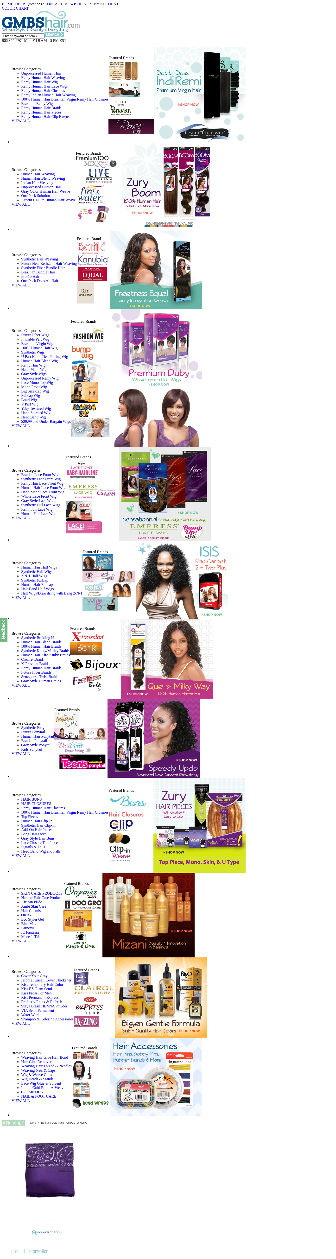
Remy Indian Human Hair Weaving (48, 95)
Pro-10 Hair (30, 276)
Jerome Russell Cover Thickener (46, 980)
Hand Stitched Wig (36, 413)
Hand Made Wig (34, 369)
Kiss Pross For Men (36, 993)
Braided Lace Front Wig (39, 475)
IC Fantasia (30, 932)
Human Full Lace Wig (38, 514)
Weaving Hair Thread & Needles (46, 1066)
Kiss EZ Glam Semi (36, 989)
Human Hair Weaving (38, 174)
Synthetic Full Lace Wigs (40, 505)
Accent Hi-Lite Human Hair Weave (48, 200)
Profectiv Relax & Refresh (41, 1002)
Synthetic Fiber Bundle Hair (43, 268)
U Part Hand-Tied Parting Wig (44, 356)
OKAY (26, 915)
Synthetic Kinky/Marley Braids (45, 651)
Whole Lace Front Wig (39, 496)
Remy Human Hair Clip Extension (47, 116)
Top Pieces (29, 817)
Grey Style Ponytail (36, 745)
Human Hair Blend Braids (41, 642)
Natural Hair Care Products (42, 898)
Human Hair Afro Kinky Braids (45, 655)
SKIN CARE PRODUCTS (42, 893)
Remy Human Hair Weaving (43, 78)
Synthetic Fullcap (34, 580)
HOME (7, 4)
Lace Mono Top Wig (37, 382)
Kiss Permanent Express (40, 997)
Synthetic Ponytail (35, 728)
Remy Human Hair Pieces (41, 112)
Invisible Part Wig (35, 339)
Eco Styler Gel (32, 919)
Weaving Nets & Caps (38, 1070)
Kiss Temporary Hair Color (42, 984)
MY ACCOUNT (106, 4)
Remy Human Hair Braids (41, 108)
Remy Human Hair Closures (43, 91)
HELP (20, 4)
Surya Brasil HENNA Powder (44, 1006)
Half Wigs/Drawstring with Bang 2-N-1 (51, 593)
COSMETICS (32, 1092)
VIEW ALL (21, 121)
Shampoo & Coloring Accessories (47, 1019)
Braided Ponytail (34, 741)
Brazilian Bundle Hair (38, 272)
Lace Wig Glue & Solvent (41, 1083)
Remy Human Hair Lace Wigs (44, 86)
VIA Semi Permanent (37, 1010)
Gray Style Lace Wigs (38, 501)
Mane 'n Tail (30, 937)
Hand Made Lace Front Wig (42, 492)
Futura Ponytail (33, 732)
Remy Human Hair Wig (39, 82)
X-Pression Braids (35, 664)
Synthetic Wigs (32, 352)
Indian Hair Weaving (37, 183)
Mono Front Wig (34, 387)
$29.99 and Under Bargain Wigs (46, 421)
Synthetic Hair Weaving (39, 259)
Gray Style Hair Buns (37, 838)
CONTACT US (56, 4)
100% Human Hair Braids (41, 646)
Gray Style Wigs (34, 374)
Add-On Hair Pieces (36, 830)
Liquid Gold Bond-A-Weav (42, 1088)
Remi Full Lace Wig (36, 509)
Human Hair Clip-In (36, 821)
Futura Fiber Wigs (35, 335)
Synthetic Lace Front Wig (41, 479)
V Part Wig (29, 404)
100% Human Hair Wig (39, 348)
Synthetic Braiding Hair (39, 638)
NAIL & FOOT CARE (38, 1096)
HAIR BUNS (31, 799)
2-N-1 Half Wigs (34, 576)
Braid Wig (29, 400)
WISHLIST (79, 4)
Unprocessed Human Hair (41, 73)
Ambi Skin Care (33, 906)
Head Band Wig (33, 417)
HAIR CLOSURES (36, 804)
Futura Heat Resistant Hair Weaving (49, 263)
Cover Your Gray (34, 976)
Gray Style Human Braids (41, 681)
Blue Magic (30, 924)
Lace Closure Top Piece (39, 843)
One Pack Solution (35, 196)
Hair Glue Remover (36, 1062)
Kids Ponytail (31, 749)
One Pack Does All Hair (39, 281)
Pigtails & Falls (33, 847)
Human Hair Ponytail (37, 736)
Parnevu (27, 928)
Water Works (31, 1015)
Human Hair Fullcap (37, 584)
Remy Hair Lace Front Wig (42, 483)
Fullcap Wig (30, 395)
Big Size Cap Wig (35, 391)
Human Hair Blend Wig (39, 361)
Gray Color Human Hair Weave (45, 191)
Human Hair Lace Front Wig (43, 488)
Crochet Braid (32, 659)
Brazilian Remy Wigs (37, 103)
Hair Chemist (31, 911)
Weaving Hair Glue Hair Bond (44, 1057)
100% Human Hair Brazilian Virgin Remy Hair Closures (64, 99)
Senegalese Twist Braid (39, 677)
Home (32, 1122)
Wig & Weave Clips (36, 1075)
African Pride (31, 902)
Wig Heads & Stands (37, 1079)
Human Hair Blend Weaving (43, 178)
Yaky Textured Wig (36, 408)
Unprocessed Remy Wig (39, 378)
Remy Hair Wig (33, 365)
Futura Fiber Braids (36, 672)
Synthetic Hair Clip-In (38, 825)
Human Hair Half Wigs (39, 567)
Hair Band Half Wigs (37, 589)
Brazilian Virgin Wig (37, 344)
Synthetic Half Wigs (36, 571)
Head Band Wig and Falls (41, 851)
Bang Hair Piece (33, 834)
